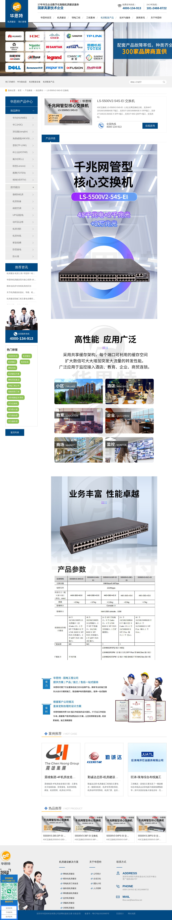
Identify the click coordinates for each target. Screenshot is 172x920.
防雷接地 (17, 249)
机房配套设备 (34, 82)
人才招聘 (97, 888)
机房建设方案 (13, 374)
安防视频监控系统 (15, 397)
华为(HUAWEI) (20, 118)
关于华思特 (156, 17)
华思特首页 (46, 17)
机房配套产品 (107, 17)
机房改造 (25, 362)
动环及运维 (18, 222)
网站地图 (131, 913)
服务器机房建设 (69, 888)
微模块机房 (18, 194)
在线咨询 (150, 125)
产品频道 (29, 90)
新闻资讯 (140, 17)
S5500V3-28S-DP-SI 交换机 (56, 836)
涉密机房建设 (68, 908)
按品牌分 (40, 90)
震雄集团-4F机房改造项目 (61, 777)
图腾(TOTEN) (19, 173)
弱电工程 (76, 17)
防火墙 (16, 256)
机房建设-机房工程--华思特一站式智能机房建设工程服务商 (31, 274)
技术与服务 (125, 17)
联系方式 (121, 862)
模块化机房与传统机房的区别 (19, 287)
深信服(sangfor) (20, 131)
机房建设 (61, 17)
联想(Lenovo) (19, 166)
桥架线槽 (17, 242)
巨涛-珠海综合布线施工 (146, 777)
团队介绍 (97, 883)
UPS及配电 (18, 215)
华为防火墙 (13, 409)
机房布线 (17, 236)
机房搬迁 (12, 362)
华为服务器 (13, 421)
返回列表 (14, 432)
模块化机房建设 (69, 879)
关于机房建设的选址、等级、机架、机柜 (24, 293)
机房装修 (17, 201)
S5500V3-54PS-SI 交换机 (118, 836)
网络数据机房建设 (70, 893)
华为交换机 (13, 403)
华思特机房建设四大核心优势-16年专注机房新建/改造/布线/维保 (33, 280)
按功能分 (15, 187)
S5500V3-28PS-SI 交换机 (150, 836)
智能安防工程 (13, 392)
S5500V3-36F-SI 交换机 (86, 836)
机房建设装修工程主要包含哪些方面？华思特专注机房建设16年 (33, 299)
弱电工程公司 (13, 386)
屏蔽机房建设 (68, 903)
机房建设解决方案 (68, 862)
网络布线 (12, 368)
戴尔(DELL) (18, 159)
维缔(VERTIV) (19, 180)
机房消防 (17, 229)
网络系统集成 (13, 380)
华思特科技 (13, 356)
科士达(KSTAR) (20, 152)
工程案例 (90, 17)
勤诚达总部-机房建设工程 (104, 777)
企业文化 (97, 879)
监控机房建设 (68, 898)
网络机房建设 (68, 874)
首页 (20, 90)
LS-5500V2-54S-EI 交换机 (58, 90)
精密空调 (17, 208)
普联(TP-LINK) (20, 145)
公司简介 (97, 874)
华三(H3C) (18, 125)
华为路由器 (22, 82)
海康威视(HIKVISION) (22, 138)
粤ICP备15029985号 (100, 913)
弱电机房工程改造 (70, 883)
